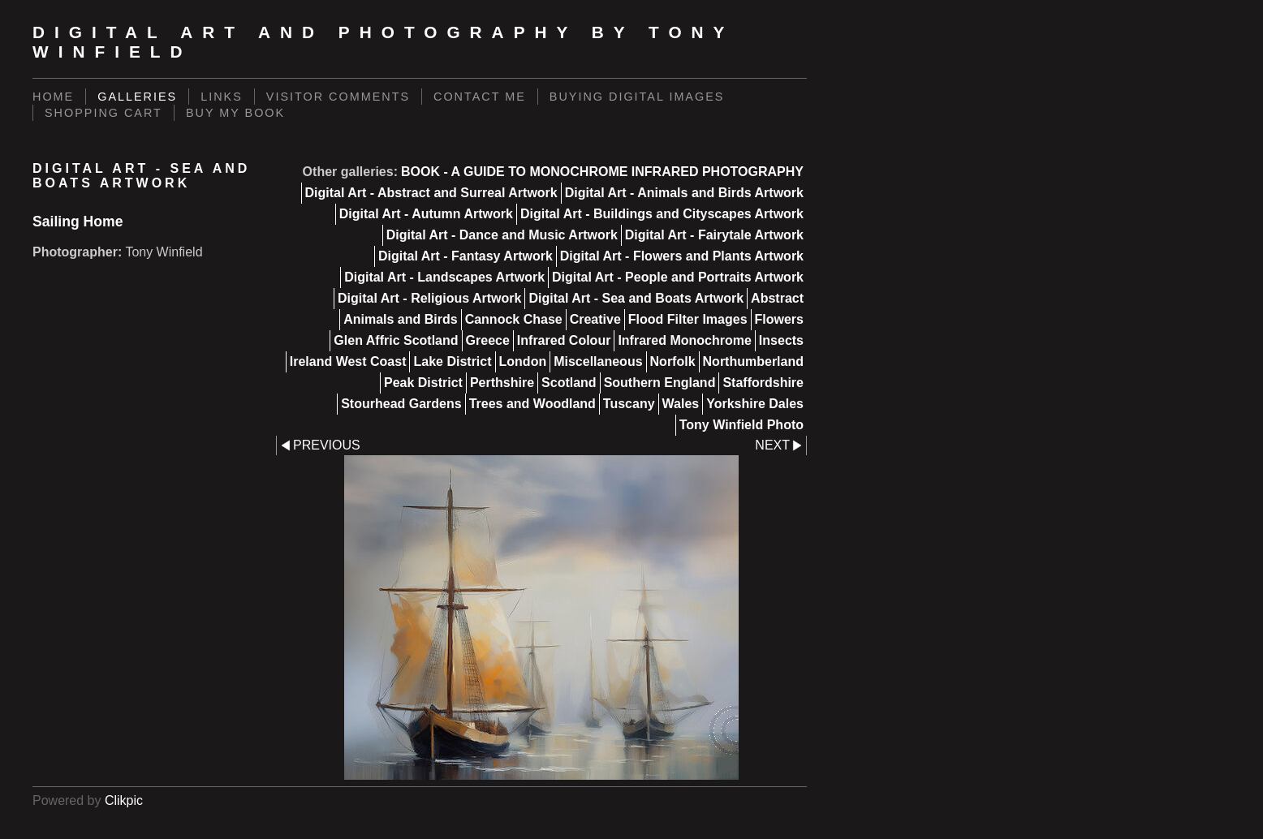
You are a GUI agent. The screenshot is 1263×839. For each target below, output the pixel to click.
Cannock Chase (514, 319)
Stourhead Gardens (401, 404)
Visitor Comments (338, 96)
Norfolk (673, 361)
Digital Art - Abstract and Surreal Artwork (431, 193)
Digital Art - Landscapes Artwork (444, 277)
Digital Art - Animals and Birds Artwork (684, 193)
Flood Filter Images (688, 319)
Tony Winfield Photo (741, 425)
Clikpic (124, 800)
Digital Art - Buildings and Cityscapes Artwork (662, 214)
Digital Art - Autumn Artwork (426, 214)
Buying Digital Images (637, 96)
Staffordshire (763, 382)
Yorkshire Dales (755, 404)
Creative (595, 319)
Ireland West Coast (348, 361)
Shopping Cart (103, 112)
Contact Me (479, 96)
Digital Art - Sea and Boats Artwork (636, 298)
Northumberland (753, 361)
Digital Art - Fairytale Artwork (714, 235)
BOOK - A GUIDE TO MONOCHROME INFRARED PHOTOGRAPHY (602, 172)
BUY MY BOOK (235, 112)
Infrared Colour (564, 340)
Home (53, 96)
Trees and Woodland (532, 404)
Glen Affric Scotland (396, 340)
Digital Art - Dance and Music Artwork (502, 235)
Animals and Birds (400, 319)
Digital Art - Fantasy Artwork (465, 256)
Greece (488, 340)
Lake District (452, 361)
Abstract (777, 298)
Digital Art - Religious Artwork (429, 298)
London (523, 361)
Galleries (137, 96)
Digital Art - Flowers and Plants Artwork (682, 256)
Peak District (423, 382)
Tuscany (629, 404)
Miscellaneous (598, 361)
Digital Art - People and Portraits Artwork (678, 277)
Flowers (779, 319)
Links (221, 96)
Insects (781, 340)
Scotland (569, 382)
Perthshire (502, 382)
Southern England (660, 382)
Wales (681, 404)
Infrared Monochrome (684, 340)
